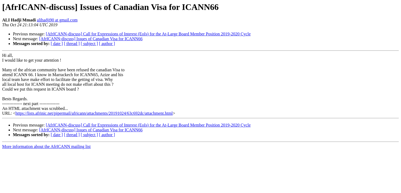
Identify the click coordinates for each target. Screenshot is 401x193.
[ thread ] (72, 43)
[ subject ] (89, 43)
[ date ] (57, 43)
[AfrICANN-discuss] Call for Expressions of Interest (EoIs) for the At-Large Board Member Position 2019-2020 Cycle (148, 34)
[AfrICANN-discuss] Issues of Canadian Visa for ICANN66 (91, 38)
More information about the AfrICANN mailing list (46, 146)
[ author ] (107, 43)
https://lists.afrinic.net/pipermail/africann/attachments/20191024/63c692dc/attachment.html (94, 113)
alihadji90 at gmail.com (57, 20)
